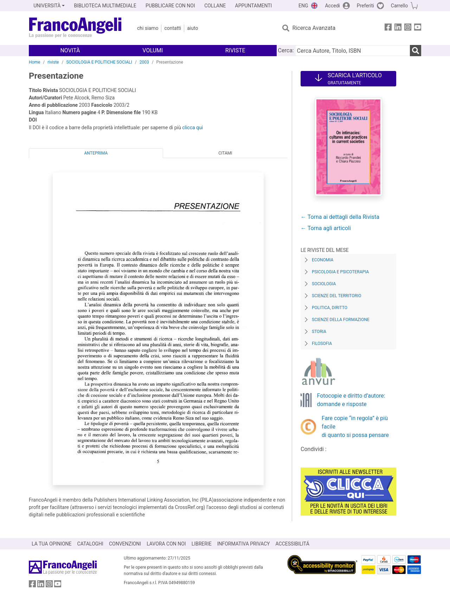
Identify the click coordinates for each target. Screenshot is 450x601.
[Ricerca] (415, 50)
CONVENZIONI (125, 544)
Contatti (172, 28)
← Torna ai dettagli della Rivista (340, 217)
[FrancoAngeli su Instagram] (407, 28)
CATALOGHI (90, 544)
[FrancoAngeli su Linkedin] (397, 28)
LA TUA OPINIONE (52, 544)
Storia (319, 331)
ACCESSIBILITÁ (292, 544)
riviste (53, 62)
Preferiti (365, 5)
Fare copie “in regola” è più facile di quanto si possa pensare (355, 426)
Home (34, 62)
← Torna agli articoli (326, 228)
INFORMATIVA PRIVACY (243, 544)
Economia (322, 259)
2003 (144, 62)
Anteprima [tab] (96, 153)
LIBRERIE (202, 544)
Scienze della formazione (340, 319)
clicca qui (192, 127)
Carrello (399, 5)
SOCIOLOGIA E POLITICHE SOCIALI (99, 62)
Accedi (332, 5)
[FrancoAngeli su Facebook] (388, 28)
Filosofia (322, 343)
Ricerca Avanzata (314, 28)
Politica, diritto (329, 307)
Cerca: (286, 50)
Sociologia (324, 283)
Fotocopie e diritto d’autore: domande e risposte (351, 399)
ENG (303, 5)
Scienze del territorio (336, 295)
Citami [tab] (225, 153)
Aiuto (192, 28)
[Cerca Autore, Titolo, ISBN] (352, 50)
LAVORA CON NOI (166, 544)
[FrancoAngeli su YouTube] (417, 28)
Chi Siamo (147, 28)
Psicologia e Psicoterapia (340, 271)
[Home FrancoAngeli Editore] (75, 28)
